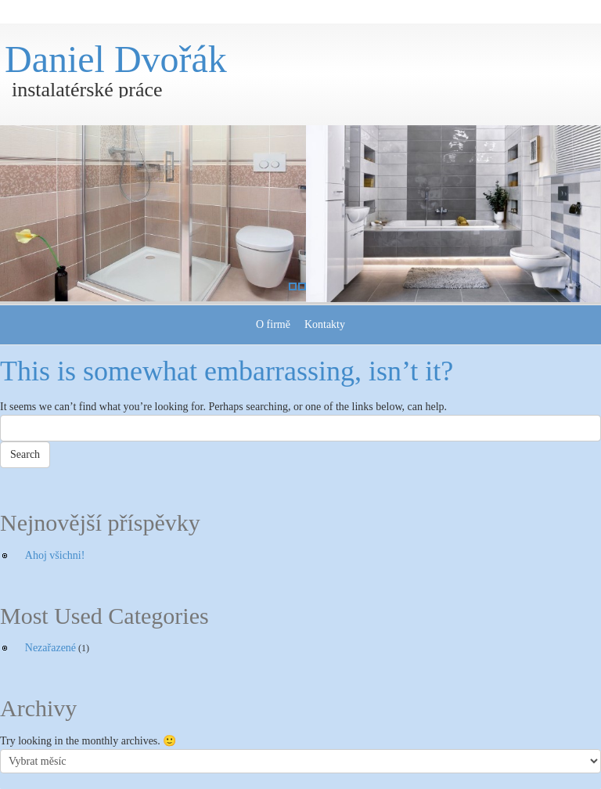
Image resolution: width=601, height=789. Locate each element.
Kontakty (324, 324)
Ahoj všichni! (55, 555)
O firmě (273, 324)
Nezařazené (50, 648)
